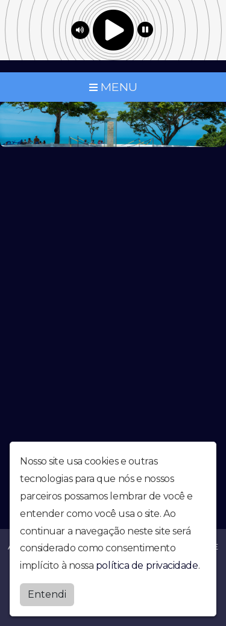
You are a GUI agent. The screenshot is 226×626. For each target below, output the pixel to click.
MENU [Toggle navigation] (113, 87)
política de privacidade (147, 565)
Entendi (47, 594)
